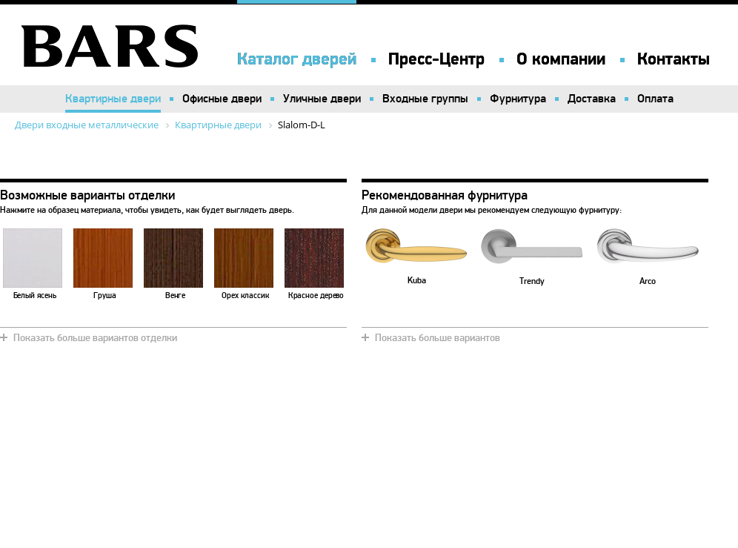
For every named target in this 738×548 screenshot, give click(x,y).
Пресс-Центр (436, 59)
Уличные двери (322, 98)
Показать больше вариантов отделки (95, 337)
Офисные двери (222, 98)
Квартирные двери (113, 98)
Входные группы (425, 98)
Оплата (655, 98)
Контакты (673, 59)
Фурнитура (518, 98)
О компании (560, 59)
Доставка (592, 98)
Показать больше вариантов (437, 337)
